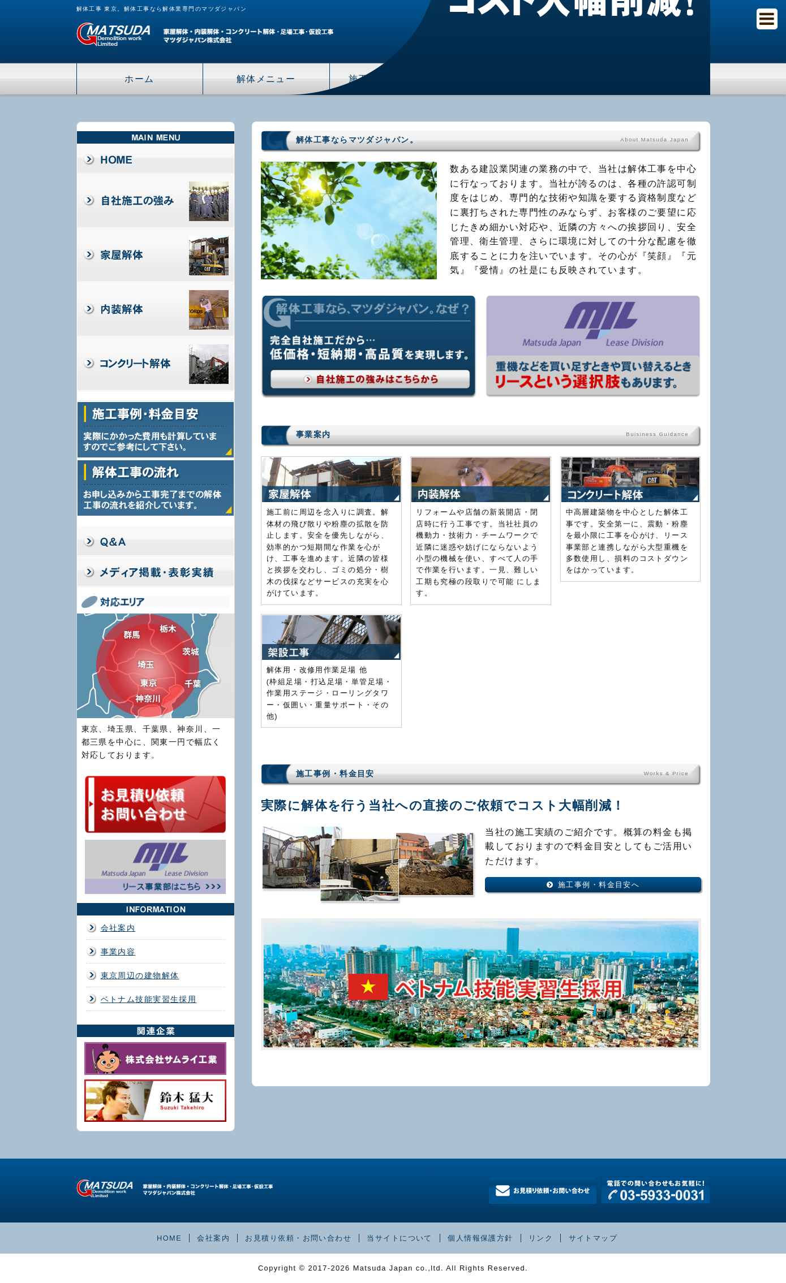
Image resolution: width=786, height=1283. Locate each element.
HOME (169, 1238)
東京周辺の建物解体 (140, 975)
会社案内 (118, 927)
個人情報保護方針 (480, 1238)
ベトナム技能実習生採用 (149, 999)
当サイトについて (399, 1238)
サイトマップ (593, 1238)
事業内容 (118, 951)
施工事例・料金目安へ (598, 884)
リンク (541, 1238)
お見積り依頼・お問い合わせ (298, 1238)
